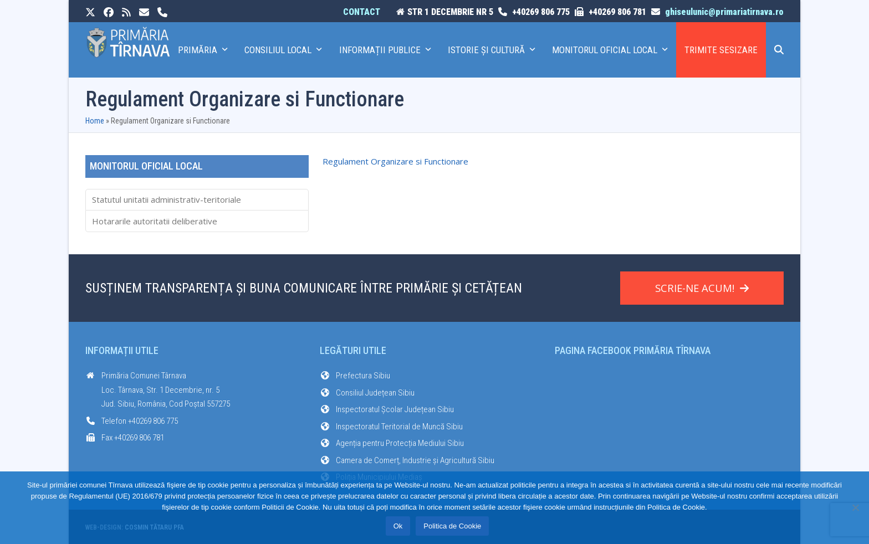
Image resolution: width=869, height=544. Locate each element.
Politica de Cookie (452, 526)
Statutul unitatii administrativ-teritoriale (166, 199)
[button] (779, 50)
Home (94, 120)
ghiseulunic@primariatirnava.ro (724, 12)
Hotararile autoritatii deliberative (154, 221)
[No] (855, 507)
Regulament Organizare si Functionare (395, 161)
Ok (398, 526)
